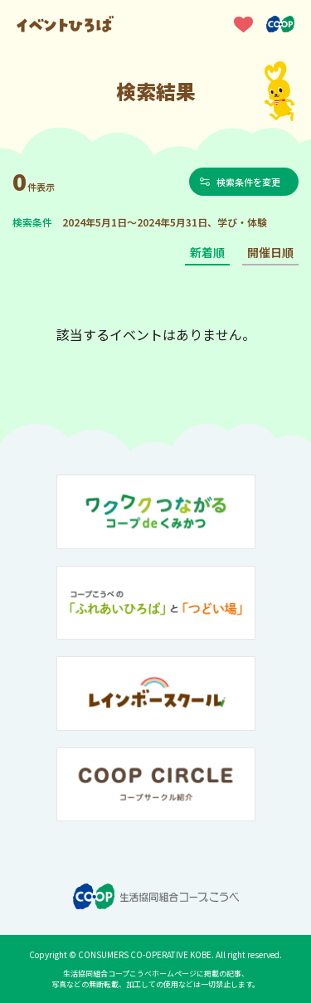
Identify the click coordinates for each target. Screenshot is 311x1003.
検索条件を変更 (248, 181)
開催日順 (270, 252)
